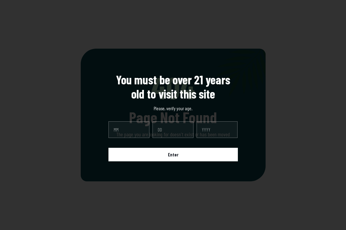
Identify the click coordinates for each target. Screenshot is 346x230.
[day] (173, 129)
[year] (217, 129)
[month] (128, 129)
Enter (173, 154)
